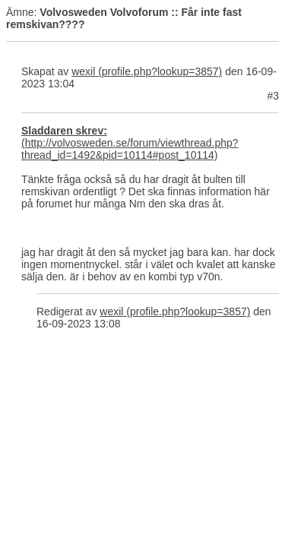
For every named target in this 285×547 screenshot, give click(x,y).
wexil (83, 71)
